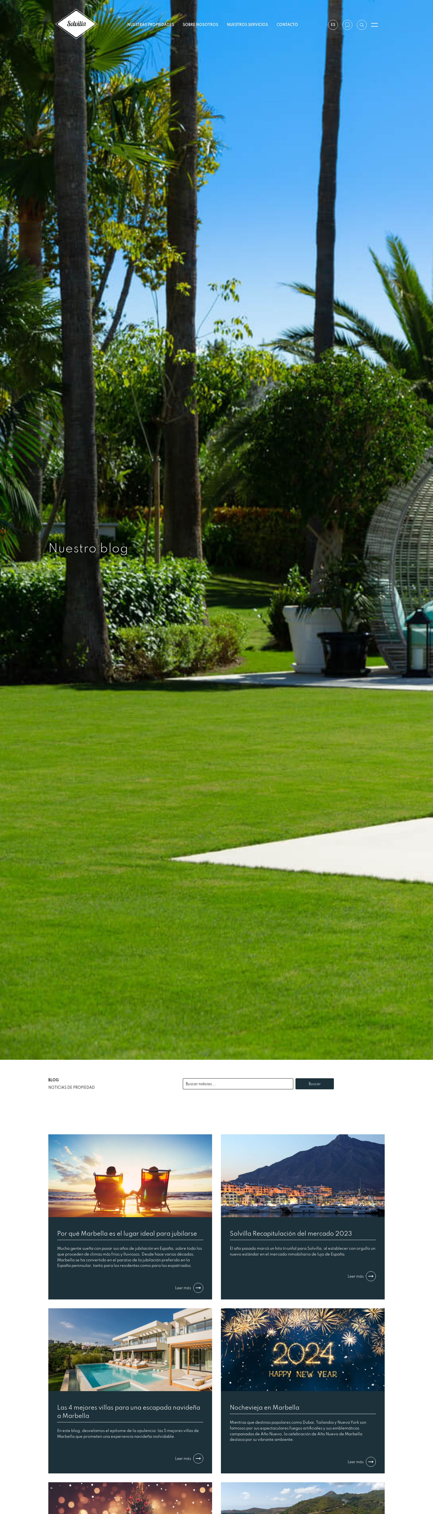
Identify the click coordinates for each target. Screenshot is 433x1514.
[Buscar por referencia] (362, 25)
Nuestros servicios (247, 24)
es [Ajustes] (333, 24)
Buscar (315, 1083)
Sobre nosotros (200, 24)
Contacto (287, 24)
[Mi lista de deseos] (347, 25)
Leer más (189, 1288)
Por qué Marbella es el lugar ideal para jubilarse (127, 1233)
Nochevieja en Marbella (264, 1407)
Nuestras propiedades (150, 24)
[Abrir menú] (374, 25)
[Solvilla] (76, 25)
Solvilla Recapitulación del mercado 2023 (291, 1233)
